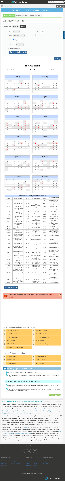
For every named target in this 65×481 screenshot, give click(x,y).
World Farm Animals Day (18, 265)
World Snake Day (53, 239)
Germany (4, 411)
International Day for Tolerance (53, 272)
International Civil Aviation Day (36, 282)
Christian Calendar (41, 356)
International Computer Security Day (18, 279)
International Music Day (54, 263)
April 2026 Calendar (12, 330)
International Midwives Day (36, 218)
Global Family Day (18, 198)
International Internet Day (53, 270)
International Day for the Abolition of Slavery (54, 279)
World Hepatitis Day (18, 243)
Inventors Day (18, 263)
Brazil (42, 409)
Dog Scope (46, 463)
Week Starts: (12, 45)
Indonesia (20, 411)
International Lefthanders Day (18, 252)
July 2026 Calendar (41, 334)
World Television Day (36, 276)
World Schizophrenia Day (18, 228)
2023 (12, 69)
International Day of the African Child (54, 232)
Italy (24, 411)
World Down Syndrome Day (36, 206)
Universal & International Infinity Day (53, 244)
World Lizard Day (36, 252)
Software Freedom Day (54, 256)
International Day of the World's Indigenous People (18, 248)
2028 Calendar (11, 344)
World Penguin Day (36, 216)
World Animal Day (54, 265)
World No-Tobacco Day (54, 228)
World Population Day (36, 239)
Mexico (38, 411)
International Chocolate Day (36, 256)
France (55, 409)
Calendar (27, 463)
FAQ (2, 461)
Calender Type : (7, 26)
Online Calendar (8, 6)
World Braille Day (36, 198)
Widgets (35, 461)
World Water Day (53, 206)
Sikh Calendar (40, 363)
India (15, 411)
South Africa (11, 413)
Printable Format (10, 287)
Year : (37, 31)
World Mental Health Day (36, 267)
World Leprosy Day (18, 201)
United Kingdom (28, 413)
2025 (52, 69)
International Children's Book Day (18, 211)
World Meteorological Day (18, 209)
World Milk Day (18, 230)
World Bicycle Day (36, 230)
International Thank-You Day (54, 198)
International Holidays (42, 344)
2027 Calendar (40, 340)
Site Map (3, 465)
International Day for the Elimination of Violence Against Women (54, 276)
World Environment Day (54, 230)
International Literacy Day (18, 256)
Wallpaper (35, 463)
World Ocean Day (18, 232)
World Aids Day (36, 279)
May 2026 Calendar (41, 330)
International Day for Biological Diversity (36, 226)
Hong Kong (10, 411)
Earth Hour (36, 209)
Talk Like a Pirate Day (53, 259)
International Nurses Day (36, 221)
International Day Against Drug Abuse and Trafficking (18, 240)
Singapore (5, 413)
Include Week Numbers (13, 48)
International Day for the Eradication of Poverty (18, 270)
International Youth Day (54, 247)
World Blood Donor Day (36, 232)
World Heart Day (53, 262)
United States (37, 413)
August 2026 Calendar (13, 337)
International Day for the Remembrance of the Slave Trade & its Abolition (54, 252)
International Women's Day (53, 203)
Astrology (27, 461)
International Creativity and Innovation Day (36, 214)
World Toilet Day (18, 276)
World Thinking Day (18, 203)
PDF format (24, 427)
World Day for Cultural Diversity (18, 226)
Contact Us (4, 463)
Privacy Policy (14, 461)
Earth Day (54, 214)
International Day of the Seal (36, 203)
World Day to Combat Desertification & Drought (18, 235)
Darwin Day (36, 201)
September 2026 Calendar (43, 337)
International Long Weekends (15, 347)
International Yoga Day (54, 235)
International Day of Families (18, 224)
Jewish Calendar (11, 363)
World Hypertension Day (36, 224)
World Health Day (36, 211)
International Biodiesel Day (36, 247)
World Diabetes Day (36, 272)
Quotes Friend (46, 461)
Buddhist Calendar (12, 356)
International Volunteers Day (18, 282)
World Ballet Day (36, 263)
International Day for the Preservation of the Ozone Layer (36, 260)
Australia (37, 409)
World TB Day (54, 209)
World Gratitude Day (18, 262)
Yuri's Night (53, 211)
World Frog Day (18, 206)
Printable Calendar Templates (23, 433)
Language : (9, 39)
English (16, 39)
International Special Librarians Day (18, 214)
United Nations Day (36, 270)
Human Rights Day (54, 282)
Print (56, 59)
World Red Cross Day (53, 218)
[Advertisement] (32, 312)
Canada (46, 409)
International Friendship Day (36, 243)
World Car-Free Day (36, 262)
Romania (57, 411)
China (50, 409)
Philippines (51, 411)
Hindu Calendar (40, 359)
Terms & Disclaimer (16, 463)
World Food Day (53, 267)
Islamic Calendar (11, 359)
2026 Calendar (11, 340)
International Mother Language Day (53, 201)
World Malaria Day (54, 216)
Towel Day (36, 228)
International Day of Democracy (18, 259)
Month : (10, 31)
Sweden (21, 413)
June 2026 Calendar (12, 334)
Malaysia (32, 411)
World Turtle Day (53, 226)
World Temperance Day (36, 265)
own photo (12, 440)
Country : (10, 35)
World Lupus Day (18, 221)
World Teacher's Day (18, 267)
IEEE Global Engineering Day (53, 221)
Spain (17, 413)
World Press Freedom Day (18, 218)
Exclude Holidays (39, 35)
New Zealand (43, 411)
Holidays (35, 465)
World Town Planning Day (18, 272)
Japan (28, 411)
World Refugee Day (36, 235)
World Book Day (18, 216)
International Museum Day (53, 224)
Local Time (28, 465)
